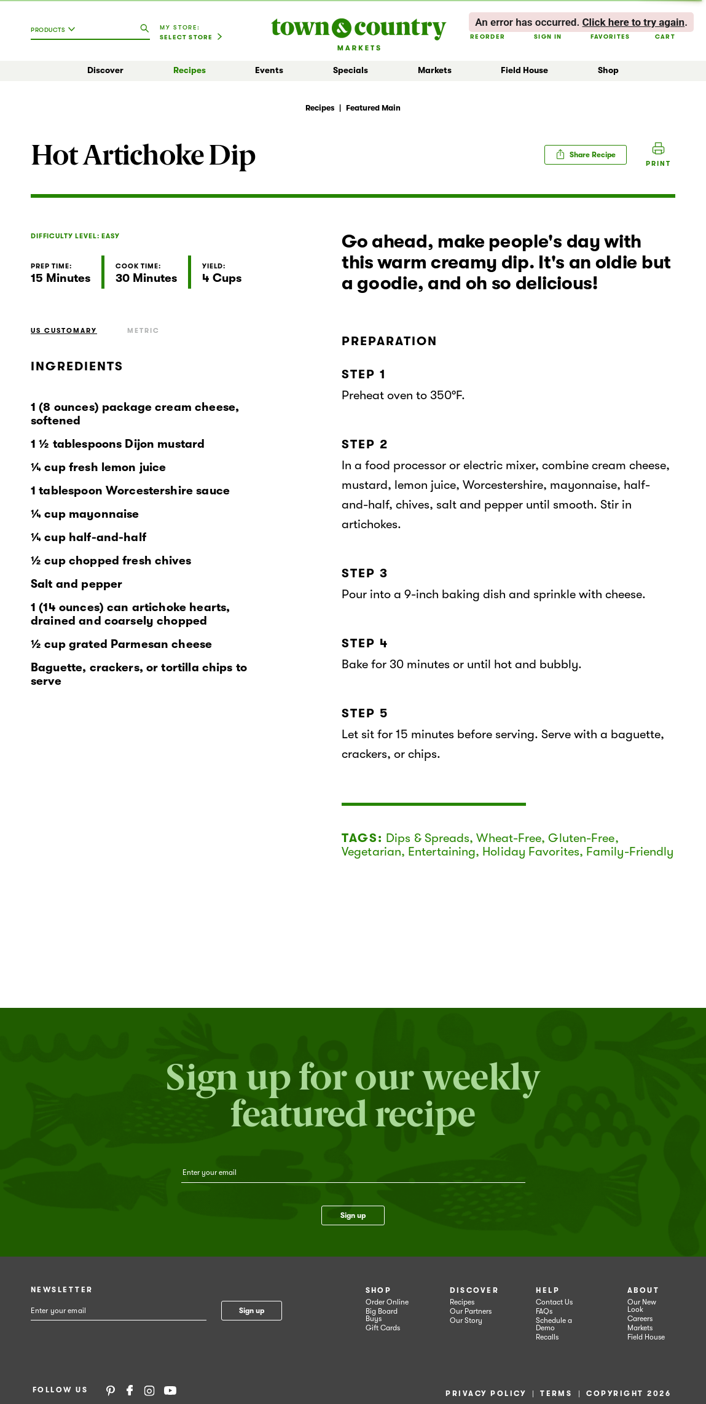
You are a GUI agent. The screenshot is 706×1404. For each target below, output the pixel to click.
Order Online (387, 1302)
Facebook (130, 1390)
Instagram (149, 1390)
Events (269, 70)
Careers (640, 1318)
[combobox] (56, 34)
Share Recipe (585, 154)
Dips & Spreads (427, 838)
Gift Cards (383, 1328)
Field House (524, 70)
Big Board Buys (382, 1315)
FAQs (544, 1311)
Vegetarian (371, 851)
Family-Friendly (630, 851)
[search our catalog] (144, 29)
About (643, 1290)
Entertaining (442, 851)
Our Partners (471, 1311)
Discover (105, 70)
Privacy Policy (485, 1393)
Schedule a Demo (554, 1324)
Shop (608, 70)
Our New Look (641, 1306)
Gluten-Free (581, 838)
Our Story (466, 1320)
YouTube (170, 1390)
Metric (143, 331)
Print (658, 164)
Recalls (547, 1337)
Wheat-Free (508, 838)
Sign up (353, 1215)
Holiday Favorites (530, 851)
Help (548, 1290)
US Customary (64, 331)
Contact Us (554, 1302)
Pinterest (110, 1390)
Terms (556, 1393)
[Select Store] (191, 37)
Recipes (189, 70)
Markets (435, 70)
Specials (350, 70)
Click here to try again (633, 22)
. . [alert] (581, 22)
